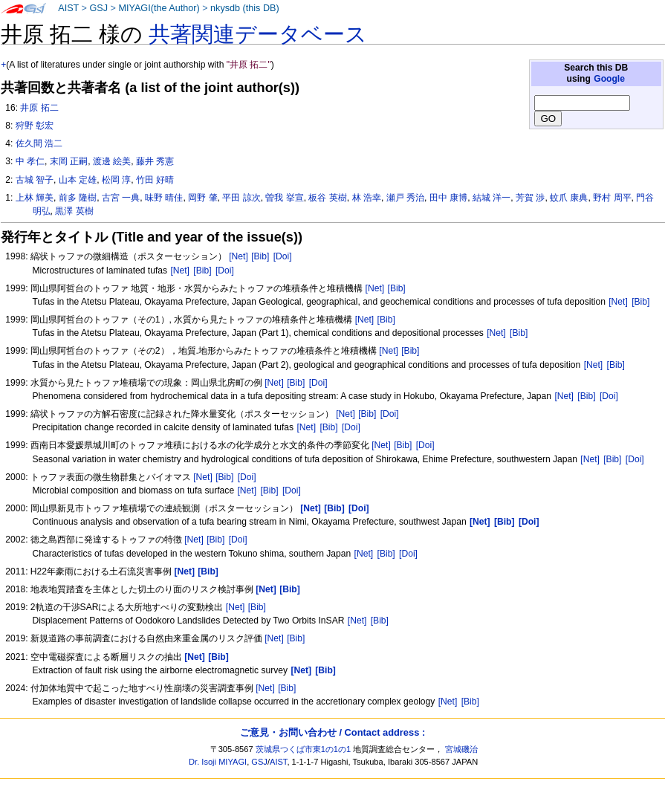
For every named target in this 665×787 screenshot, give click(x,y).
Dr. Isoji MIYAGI (218, 761)
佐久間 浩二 (39, 143)
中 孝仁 (30, 161)
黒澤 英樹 (74, 211)
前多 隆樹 (78, 197)
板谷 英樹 (327, 197)
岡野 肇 (202, 197)
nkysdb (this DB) (244, 8)
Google (609, 79)
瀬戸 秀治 (405, 197)
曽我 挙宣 (284, 197)
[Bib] (260, 256)
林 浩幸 (366, 197)
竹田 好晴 (155, 180)
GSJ (98, 8)
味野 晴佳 (164, 197)
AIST (68, 8)
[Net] (238, 256)
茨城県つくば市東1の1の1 (303, 749)
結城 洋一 (491, 197)
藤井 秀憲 (155, 161)
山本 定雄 (78, 180)
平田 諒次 (241, 197)
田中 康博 (448, 197)
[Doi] (282, 256)
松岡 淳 (116, 180)
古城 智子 (34, 180)
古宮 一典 (121, 197)
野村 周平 (612, 197)
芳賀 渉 (530, 197)
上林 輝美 (34, 197)
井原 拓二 (39, 108)
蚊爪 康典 (569, 197)
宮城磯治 (461, 749)
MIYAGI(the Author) (158, 8)
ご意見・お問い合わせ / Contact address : (332, 732)
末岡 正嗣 (69, 161)
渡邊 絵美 (112, 161)
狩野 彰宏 (34, 125)
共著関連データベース (258, 34)
